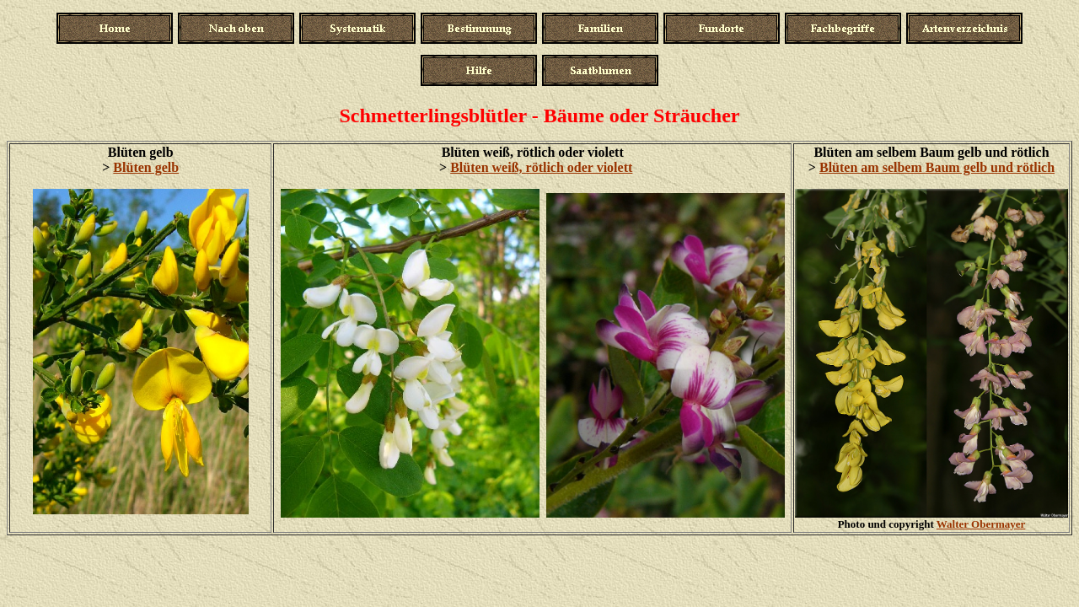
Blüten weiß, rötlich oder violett (541, 167)
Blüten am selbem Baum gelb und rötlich (937, 167)
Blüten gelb (146, 167)
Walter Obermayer (981, 524)
